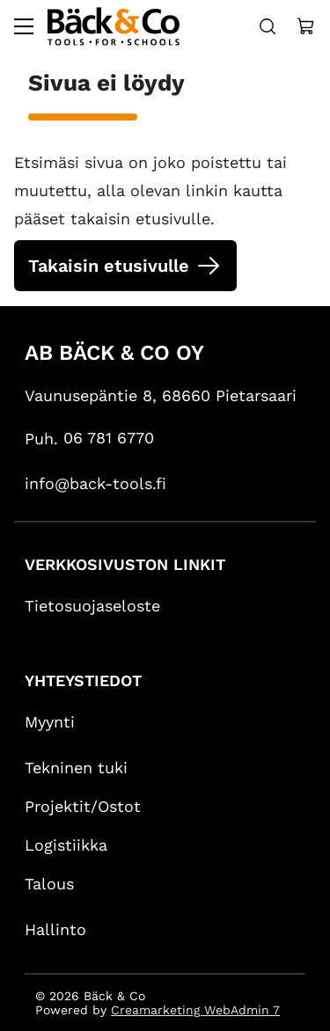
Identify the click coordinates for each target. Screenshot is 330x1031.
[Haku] (267, 26)
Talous (49, 883)
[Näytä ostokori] (306, 26)
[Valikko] (24, 26)
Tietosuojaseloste (92, 605)
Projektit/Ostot (83, 806)
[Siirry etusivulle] (114, 26)
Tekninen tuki (76, 767)
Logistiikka (66, 845)
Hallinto (55, 929)
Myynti (50, 722)
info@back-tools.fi (95, 483)
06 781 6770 (108, 437)
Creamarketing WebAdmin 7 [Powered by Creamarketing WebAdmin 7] (195, 1010)
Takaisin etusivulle (108, 265)
